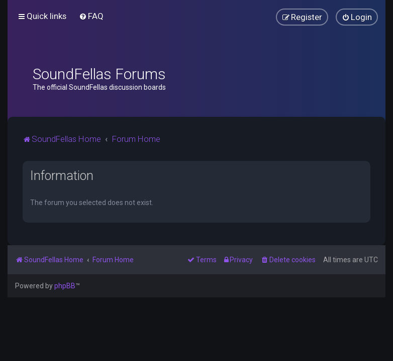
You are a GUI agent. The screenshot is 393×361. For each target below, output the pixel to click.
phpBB (64, 286)
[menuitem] (91, 16)
